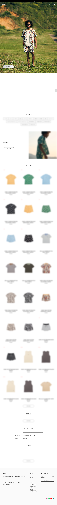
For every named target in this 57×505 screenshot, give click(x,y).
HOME (31, 476)
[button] (27, 71)
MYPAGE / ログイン (34, 484)
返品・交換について (33, 487)
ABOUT (31, 477)
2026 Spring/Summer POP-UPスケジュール (33, 491)
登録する (32, 482)
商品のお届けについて (33, 486)
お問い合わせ (32, 489)
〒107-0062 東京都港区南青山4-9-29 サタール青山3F (33, 433)
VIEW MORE (8, 66)
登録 (52, 480)
